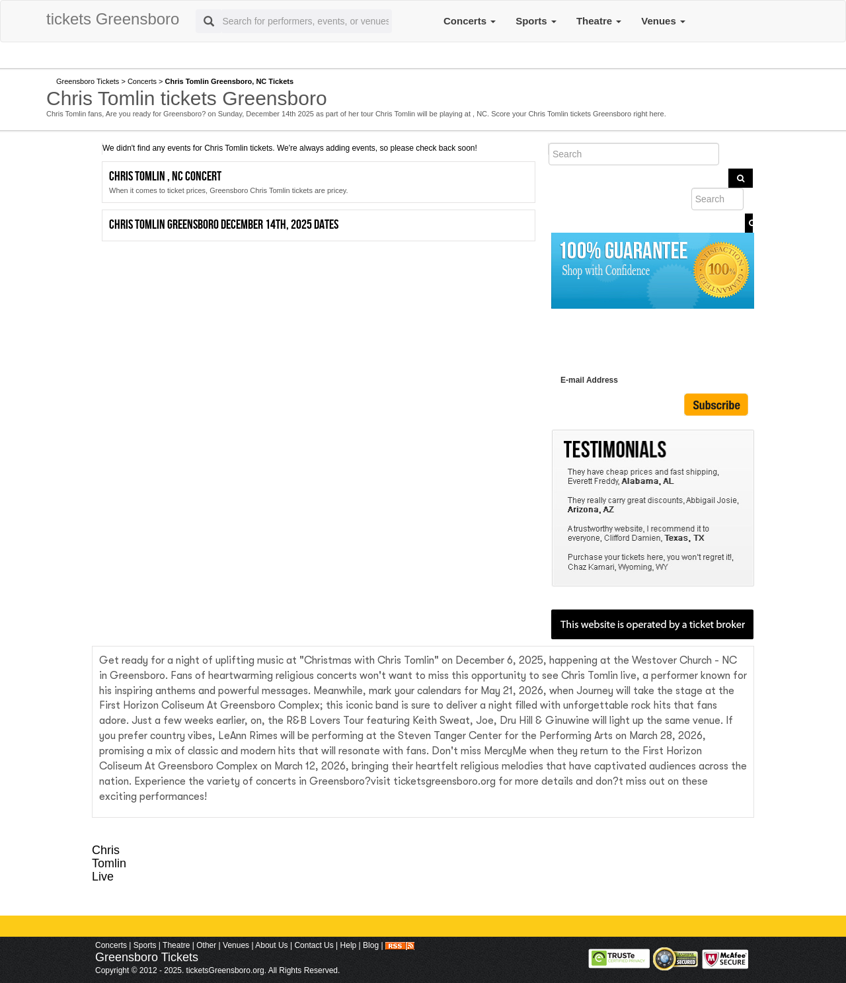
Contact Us (313, 945)
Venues (663, 20)
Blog (371, 945)
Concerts (469, 20)
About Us (271, 945)
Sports (536, 20)
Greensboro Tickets (87, 81)
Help (348, 945)
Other (206, 945)
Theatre (598, 20)
